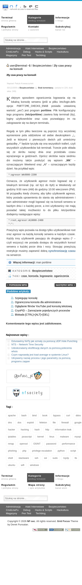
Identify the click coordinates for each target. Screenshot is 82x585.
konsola (33, 275)
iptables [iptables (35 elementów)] (12, 436)
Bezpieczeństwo (57, 48)
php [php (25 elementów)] (24, 450)
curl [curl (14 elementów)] (68, 415)
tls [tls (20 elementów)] (76, 458)
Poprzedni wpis (18, 285)
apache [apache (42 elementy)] (12, 415)
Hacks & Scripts (43, 51)
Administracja (13, 48)
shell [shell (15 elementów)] (10, 458)
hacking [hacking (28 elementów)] (25, 429)
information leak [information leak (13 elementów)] (63, 429)
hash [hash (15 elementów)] (37, 429)
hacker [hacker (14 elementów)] (11, 429)
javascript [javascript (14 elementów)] (27, 436)
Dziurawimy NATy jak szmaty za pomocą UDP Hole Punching (44, 341)
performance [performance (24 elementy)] (68, 443)
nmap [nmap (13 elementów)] (11, 443)
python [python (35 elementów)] (61, 450)
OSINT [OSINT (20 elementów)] (37, 443)
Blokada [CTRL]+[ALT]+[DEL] (32, 314)
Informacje (62, 19)
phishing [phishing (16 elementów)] (12, 450)
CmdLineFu (12, 51)
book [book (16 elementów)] (44, 415)
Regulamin (9, 28)
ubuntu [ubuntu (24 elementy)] (11, 465)
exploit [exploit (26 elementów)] (30, 422)
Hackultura (62, 51)
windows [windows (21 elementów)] (34, 465)
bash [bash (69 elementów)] (24, 415)
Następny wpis (64, 285)
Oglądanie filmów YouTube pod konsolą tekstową (43, 306)
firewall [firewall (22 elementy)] (65, 422)
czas (24, 275)
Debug (26, 51)
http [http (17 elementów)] (47, 429)
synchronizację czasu (61, 250)
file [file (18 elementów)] (54, 422)
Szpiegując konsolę (26, 297)
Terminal (8, 19)
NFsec (31, 521)
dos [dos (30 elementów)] (19, 422)
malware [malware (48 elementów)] (64, 436)
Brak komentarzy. (46, 88)
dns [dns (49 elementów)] (10, 422)
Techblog (41, 55)
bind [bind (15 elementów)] (34, 415)
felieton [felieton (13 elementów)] (43, 422)
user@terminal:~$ (20, 65)
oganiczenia (61, 275)
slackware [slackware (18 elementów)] (23, 458)
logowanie (46, 275)
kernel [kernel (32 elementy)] (40, 436)
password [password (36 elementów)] (51, 443)
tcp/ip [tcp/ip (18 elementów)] (66, 458)
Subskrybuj (63, 28)
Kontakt (33, 28)
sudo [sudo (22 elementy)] (55, 458)
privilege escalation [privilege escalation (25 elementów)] (42, 450)
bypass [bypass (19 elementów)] (57, 415)
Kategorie (37, 19)
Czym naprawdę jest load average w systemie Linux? (40, 354)
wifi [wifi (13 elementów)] (22, 465)
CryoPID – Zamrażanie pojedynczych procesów (42, 310)
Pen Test (26, 55)
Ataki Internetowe (34, 48)
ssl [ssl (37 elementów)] (45, 458)
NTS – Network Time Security (27, 344)
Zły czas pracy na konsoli (21, 75)
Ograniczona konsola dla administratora (38, 301)
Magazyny (11, 55)
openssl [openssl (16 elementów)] (24, 443)
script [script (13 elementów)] (73, 450)
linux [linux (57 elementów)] (51, 436)
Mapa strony (36, 486)
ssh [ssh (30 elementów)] (36, 458)
